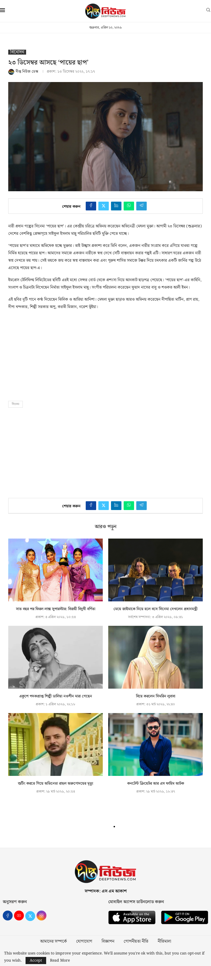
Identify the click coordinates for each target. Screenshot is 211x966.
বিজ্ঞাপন (108, 941)
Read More (60, 960)
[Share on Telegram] (141, 206)
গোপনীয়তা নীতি (136, 941)
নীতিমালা (164, 941)
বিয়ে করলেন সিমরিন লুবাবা (155, 696)
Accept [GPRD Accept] (36, 960)
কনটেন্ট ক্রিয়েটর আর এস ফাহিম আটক (155, 784)
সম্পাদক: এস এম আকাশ (106, 891)
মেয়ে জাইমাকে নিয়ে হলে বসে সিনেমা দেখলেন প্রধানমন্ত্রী (155, 609)
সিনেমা (15, 404)
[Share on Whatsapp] (129, 206)
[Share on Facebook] (91, 206)
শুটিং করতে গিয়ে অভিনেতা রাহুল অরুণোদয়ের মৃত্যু (55, 784)
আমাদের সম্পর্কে (53, 941)
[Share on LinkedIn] (116, 206)
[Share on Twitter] (103, 206)
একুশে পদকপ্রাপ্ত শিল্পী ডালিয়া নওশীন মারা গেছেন (55, 696)
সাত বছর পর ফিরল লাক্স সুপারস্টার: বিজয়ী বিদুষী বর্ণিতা (55, 609)
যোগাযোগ (84, 941)
